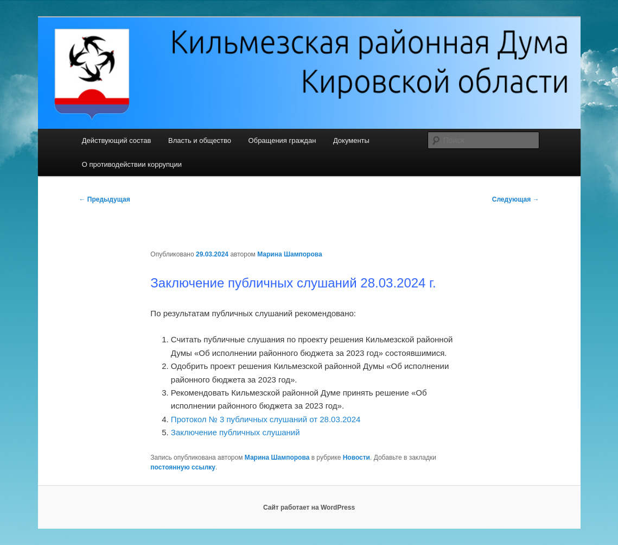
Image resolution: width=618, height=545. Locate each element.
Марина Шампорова (289, 254)
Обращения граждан (282, 140)
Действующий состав (116, 140)
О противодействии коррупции (132, 164)
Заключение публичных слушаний (236, 432)
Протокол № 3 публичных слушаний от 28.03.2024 (265, 419)
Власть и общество (199, 140)
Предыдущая (104, 199)
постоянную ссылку (182, 467)
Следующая (515, 199)
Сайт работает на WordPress (309, 507)
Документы (351, 140)
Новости (356, 457)
